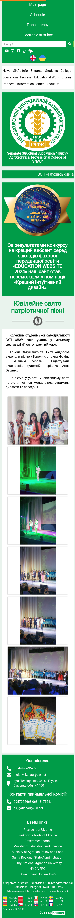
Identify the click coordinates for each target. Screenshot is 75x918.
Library (67, 77)
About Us (52, 84)
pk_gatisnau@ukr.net (28, 808)
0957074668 (23, 802)
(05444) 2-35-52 (25, 768)
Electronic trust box (37, 35)
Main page (37, 4)
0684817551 (41, 802)
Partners (8, 84)
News (6, 71)
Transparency (37, 25)
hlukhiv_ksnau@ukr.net (30, 775)
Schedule (37, 15)
